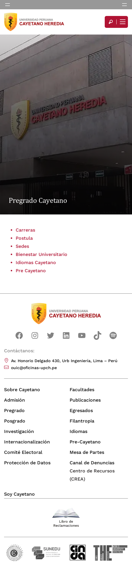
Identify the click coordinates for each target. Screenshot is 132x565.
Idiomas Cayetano (36, 262)
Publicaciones (85, 400)
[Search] (110, 22)
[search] (110, 22)
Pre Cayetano (31, 270)
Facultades (82, 389)
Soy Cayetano (19, 494)
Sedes (22, 246)
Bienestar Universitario (41, 254)
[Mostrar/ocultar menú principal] (122, 22)
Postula (24, 238)
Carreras (25, 230)
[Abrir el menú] (7, 4)
